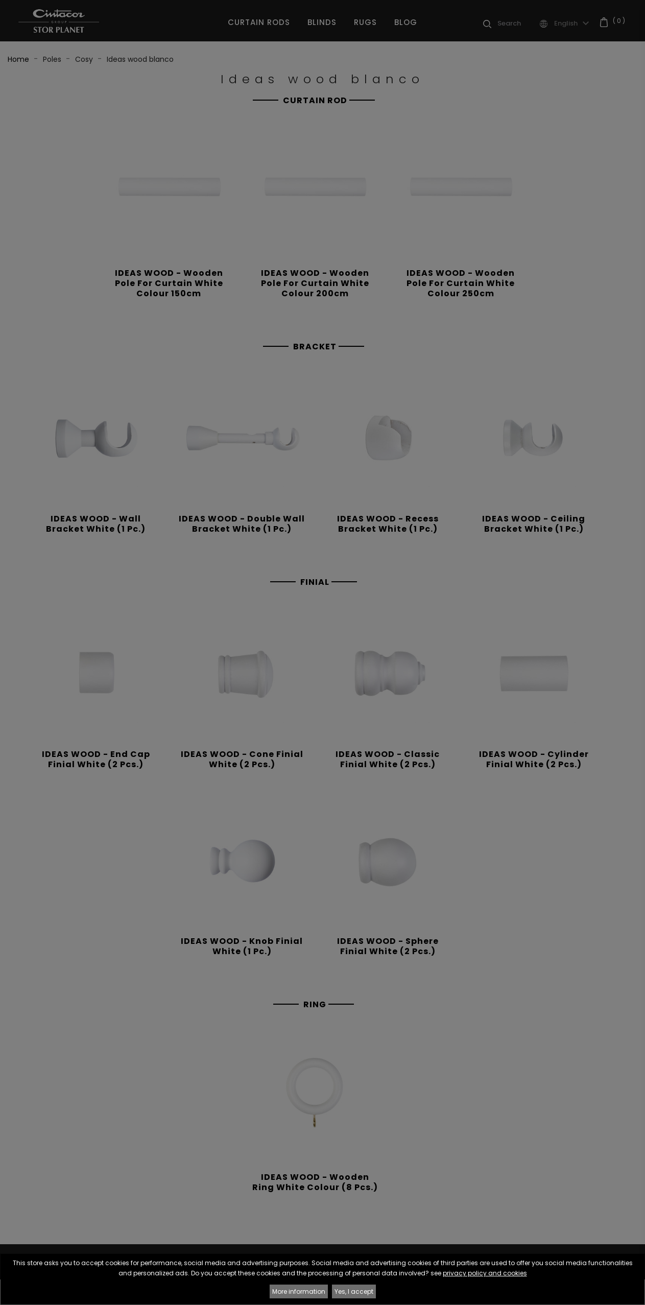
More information (298, 1291)
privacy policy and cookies (485, 1273)
